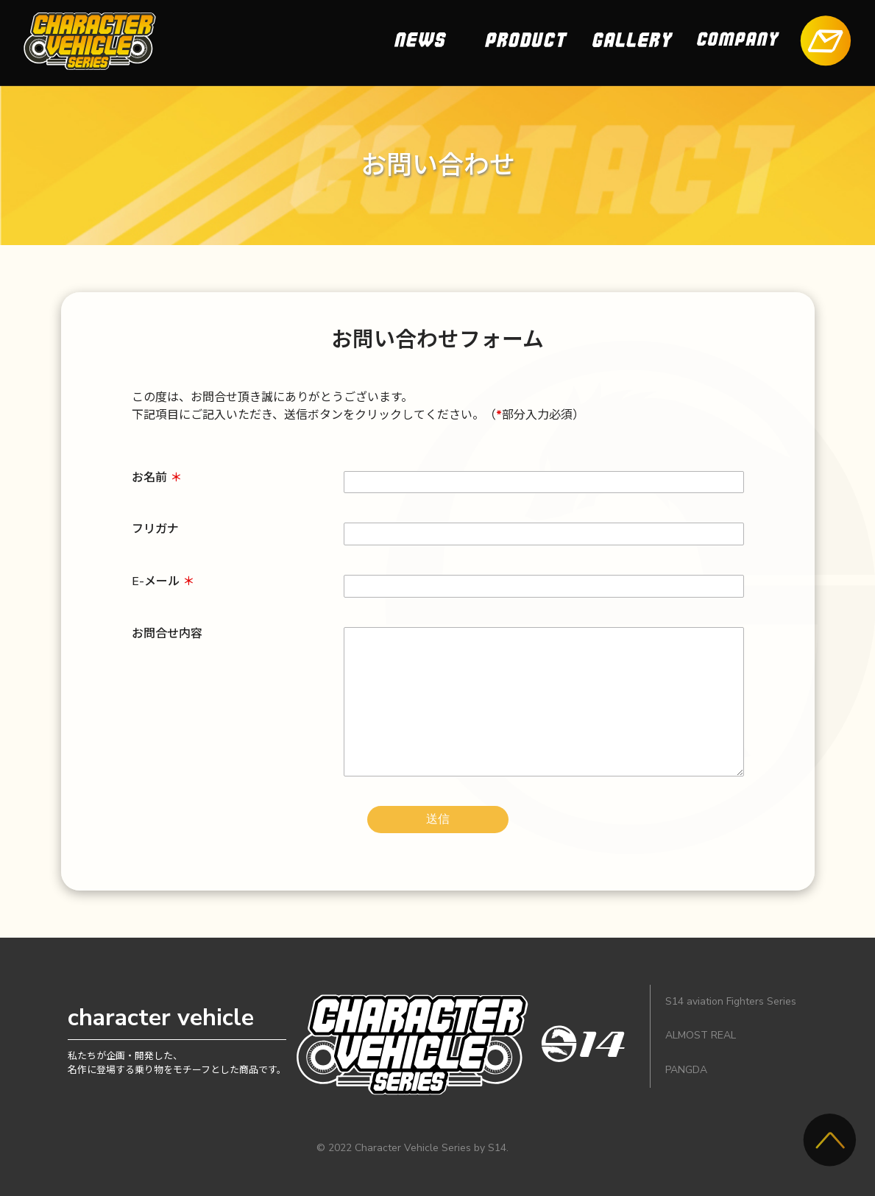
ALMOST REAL (700, 1035)
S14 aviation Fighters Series (730, 1001)
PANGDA (686, 1070)
